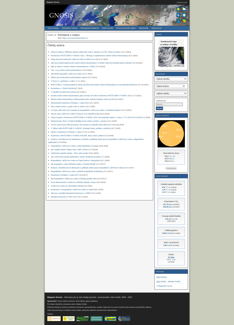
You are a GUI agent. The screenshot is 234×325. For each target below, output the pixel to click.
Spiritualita (143, 28)
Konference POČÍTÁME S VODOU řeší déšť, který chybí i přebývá (78, 135)
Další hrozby (107, 28)
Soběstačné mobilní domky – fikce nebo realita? (70, 153)
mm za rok (171, 219)
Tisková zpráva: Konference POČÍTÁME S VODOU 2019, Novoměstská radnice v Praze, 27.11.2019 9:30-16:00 (96, 117)
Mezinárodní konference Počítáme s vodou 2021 (70, 103)
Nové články (53, 28)
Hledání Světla (81, 304)
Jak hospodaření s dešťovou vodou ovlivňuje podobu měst (74, 178)
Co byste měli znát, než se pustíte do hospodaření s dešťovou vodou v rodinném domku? (86, 110)
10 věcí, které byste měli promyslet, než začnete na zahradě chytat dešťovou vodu (83, 124)
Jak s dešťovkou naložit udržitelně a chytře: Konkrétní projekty (76, 157)
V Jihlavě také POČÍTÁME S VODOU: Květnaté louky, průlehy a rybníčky (81, 128)
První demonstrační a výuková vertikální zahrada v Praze (73, 182)
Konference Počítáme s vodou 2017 (65, 175)
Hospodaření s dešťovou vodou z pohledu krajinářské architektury (77, 171)
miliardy (168, 233)
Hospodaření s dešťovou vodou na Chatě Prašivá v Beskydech (75, 160)
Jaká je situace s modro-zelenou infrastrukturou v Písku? (73, 66)
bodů (167, 245)
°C (165, 187)
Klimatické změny (69, 28)
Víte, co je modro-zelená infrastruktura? (66, 70)
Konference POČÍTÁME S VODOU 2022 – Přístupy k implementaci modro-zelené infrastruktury (89, 55)
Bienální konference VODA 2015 (64, 197)
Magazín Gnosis (53, 2)
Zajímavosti (157, 28)
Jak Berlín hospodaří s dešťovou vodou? (67, 74)
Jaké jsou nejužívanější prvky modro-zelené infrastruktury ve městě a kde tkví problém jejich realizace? (92, 63)
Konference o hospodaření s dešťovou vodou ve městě (72, 189)
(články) (162, 277)
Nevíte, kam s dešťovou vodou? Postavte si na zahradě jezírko (75, 114)
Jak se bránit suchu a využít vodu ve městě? (68, 106)
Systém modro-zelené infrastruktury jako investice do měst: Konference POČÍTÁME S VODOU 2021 (91, 95)
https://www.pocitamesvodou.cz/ (75, 38)
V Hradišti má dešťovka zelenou (63, 92)
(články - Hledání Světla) (168, 281)
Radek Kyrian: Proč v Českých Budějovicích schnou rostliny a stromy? (79, 121)
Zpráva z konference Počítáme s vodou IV (67, 132)
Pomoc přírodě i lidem (126, 28)
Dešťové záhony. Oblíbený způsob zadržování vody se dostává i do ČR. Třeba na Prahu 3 (86, 52)
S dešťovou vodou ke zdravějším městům (67, 186)
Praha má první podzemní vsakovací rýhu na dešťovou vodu (74, 59)
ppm (167, 204)
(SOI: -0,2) (171, 258)
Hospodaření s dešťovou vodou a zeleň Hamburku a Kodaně (74, 146)
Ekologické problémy (90, 28)
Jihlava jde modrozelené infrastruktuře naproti (69, 77)
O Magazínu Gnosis (164, 286)
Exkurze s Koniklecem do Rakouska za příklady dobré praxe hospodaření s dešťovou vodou (87, 168)
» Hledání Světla (181, 2)
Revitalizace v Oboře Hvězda (62, 88)
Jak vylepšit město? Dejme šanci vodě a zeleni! (69, 149)
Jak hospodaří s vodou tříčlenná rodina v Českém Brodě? (73, 164)
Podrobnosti (171, 168)
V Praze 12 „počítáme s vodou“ (63, 81)
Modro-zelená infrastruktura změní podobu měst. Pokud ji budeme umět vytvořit (82, 99)
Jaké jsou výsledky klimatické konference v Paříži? (71, 193)
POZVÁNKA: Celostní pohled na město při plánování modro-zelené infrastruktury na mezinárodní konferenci (94, 84)
